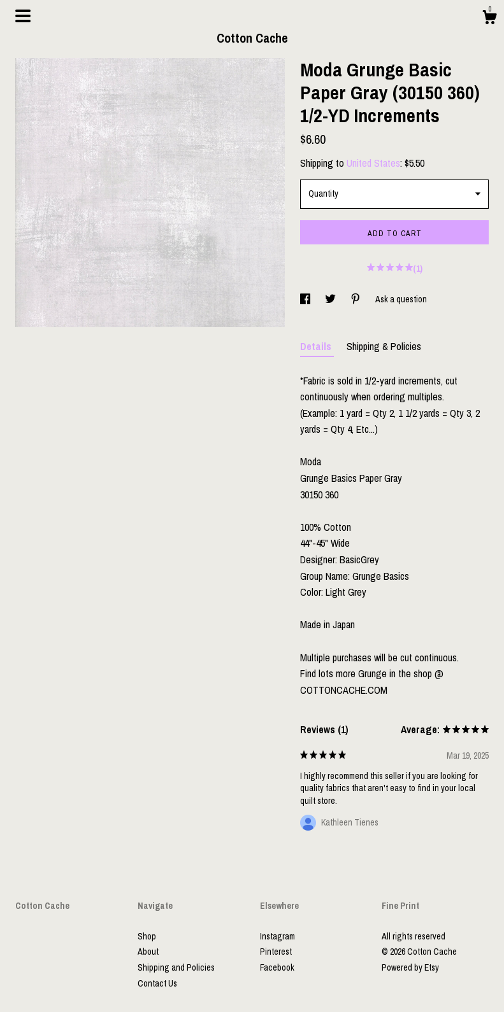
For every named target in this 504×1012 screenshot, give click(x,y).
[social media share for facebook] (306, 299)
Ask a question (401, 299)
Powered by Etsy (410, 967)
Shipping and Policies (176, 967)
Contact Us (157, 983)
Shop (147, 936)
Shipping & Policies (384, 346)
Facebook (277, 967)
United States (373, 163)
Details (317, 346)
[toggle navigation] (23, 16)
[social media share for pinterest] (356, 299)
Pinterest (276, 951)
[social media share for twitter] (331, 299)
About (148, 951)
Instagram (277, 936)
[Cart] (489, 19)
